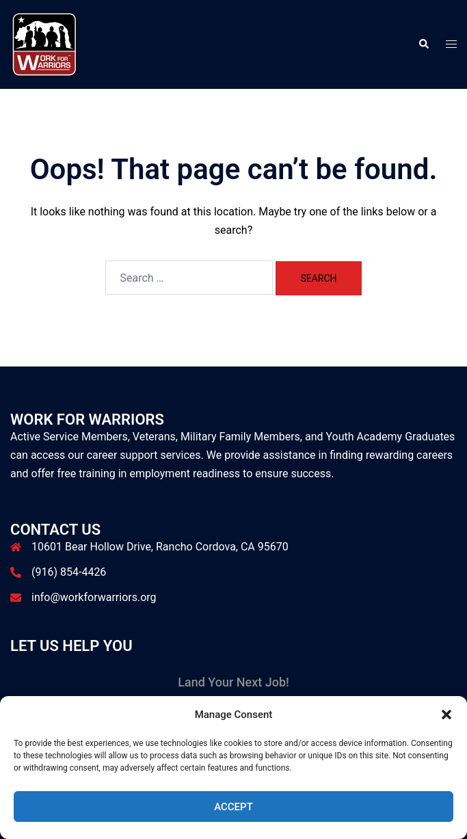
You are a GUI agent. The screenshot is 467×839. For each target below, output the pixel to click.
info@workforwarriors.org (94, 597)
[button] (446, 714)
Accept (233, 807)
